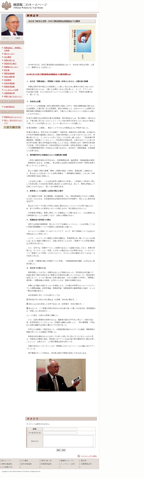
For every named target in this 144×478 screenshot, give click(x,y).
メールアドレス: (34, 433)
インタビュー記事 (11, 90)
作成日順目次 (9, 107)
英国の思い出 (9, 60)
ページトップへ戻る (89, 456)
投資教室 (7, 80)
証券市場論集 (9, 83)
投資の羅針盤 (9, 77)
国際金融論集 (9, 73)
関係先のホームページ (13, 117)
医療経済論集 (9, 87)
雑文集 (6, 70)
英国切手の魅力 (10, 64)
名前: (35, 429)
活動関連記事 (9, 93)
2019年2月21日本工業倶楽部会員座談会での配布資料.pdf (48, 74)
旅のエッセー (9, 54)
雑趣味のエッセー (11, 67)
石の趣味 (7, 57)
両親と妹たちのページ (13, 96)
